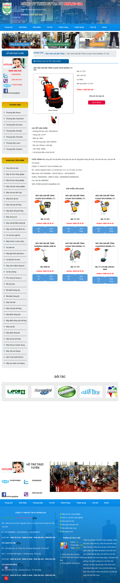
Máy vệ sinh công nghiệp (20, 44)
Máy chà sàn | (88, 547)
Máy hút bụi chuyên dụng (14, 345)
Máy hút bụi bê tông (12, 339)
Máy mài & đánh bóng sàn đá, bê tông (14, 266)
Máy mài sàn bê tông (12, 205)
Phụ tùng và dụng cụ (13, 278)
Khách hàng (63, 27)
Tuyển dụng (79, 27)
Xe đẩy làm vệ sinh (12, 260)
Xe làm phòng (10, 272)
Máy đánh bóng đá (12, 333)
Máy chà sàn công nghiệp (14, 186)
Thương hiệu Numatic (13, 131)
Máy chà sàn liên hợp (13, 192)
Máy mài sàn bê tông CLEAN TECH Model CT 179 (75, 197)
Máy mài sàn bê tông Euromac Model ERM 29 (45, 244)
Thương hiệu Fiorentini (13, 137)
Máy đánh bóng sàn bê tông (15, 321)
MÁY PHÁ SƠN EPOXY (14, 357)
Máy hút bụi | (95, 543)
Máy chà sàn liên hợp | (108, 543)
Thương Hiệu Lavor (12, 143)
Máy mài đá (9, 327)
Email (104, 27)
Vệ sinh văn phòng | (96, 565)
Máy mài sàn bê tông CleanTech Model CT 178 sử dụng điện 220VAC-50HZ (104, 245)
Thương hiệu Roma (12, 113)
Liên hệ (93, 27)
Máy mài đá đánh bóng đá (14, 223)
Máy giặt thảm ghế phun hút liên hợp (14, 254)
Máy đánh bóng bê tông (13, 211)
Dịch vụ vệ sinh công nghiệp (58, 44)
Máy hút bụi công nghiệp (14, 180)
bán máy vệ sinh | (90, 572)
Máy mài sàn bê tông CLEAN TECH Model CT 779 (75, 245)
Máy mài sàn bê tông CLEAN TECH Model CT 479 (105, 197)
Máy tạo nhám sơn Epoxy (14, 363)
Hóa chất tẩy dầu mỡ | (95, 554)
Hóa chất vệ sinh (97, 44)
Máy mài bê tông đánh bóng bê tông (15, 229)
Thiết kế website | (90, 540)
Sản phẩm (37, 27)
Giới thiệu (22, 27)
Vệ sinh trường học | (97, 561)
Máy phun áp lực (11, 199)
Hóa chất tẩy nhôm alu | (107, 568)
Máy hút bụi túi (10, 217)
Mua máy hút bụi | (103, 572)
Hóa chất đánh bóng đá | (97, 550)
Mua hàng (96, 102)
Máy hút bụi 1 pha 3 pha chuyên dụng (14, 241)
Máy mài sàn (9, 302)
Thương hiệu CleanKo (13, 149)
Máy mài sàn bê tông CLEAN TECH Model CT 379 (45, 197)
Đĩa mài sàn (9, 284)
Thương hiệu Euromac (13, 125)
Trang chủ (9, 27)
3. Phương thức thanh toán (70, 563)
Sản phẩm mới (66, 532)
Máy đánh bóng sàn (12, 314)
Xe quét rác (9, 247)
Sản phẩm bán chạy (68, 528)
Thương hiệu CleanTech (14, 119)
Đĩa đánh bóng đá (11, 296)
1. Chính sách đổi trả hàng (69, 554)
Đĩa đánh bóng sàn (12, 290)
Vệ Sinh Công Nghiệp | (105, 540)
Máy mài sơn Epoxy (12, 351)
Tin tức (49, 27)
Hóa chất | (108, 565)
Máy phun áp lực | (100, 547)
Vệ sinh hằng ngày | (101, 557)
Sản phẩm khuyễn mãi (69, 525)
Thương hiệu (38, 503)
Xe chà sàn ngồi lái (12, 235)
